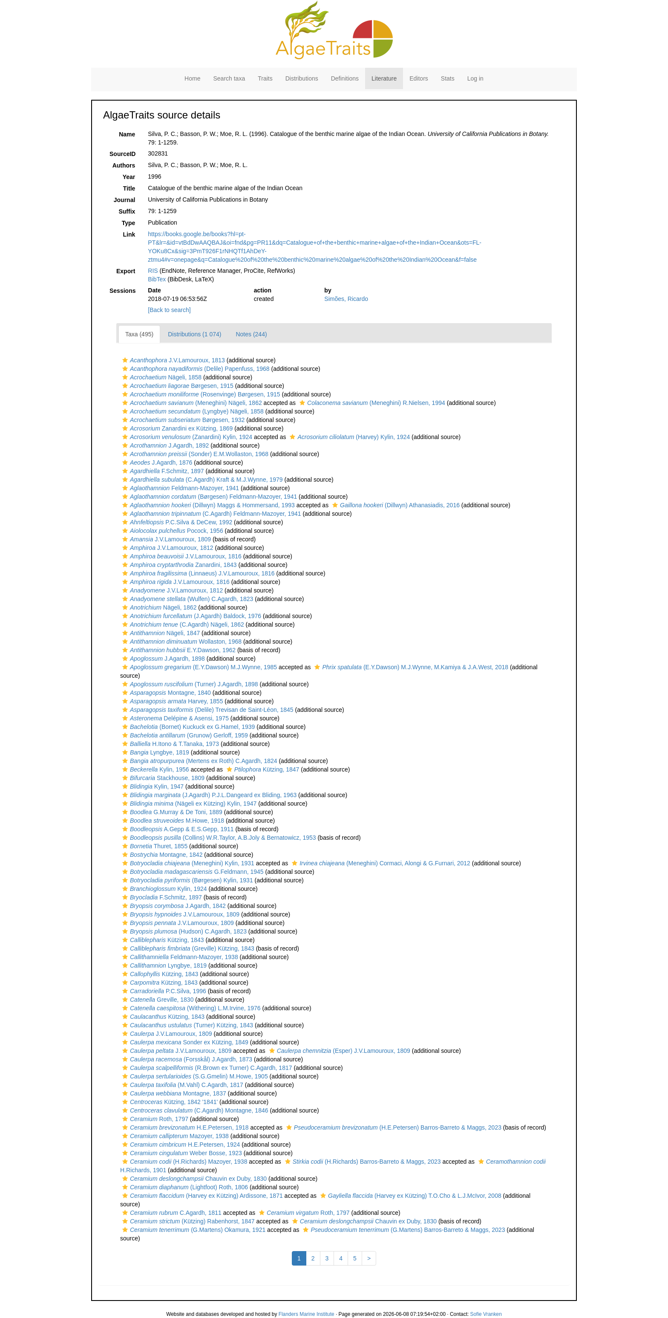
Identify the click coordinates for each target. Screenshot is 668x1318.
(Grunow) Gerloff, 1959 (184, 735)
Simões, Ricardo (346, 298)
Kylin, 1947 (152, 786)
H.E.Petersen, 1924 (180, 1144)
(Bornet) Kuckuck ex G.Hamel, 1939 (187, 726)
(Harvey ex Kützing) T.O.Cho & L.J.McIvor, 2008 (409, 1195)
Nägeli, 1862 (158, 607)
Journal (124, 200)
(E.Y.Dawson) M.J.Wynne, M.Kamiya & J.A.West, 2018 (410, 667)
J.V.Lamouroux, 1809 (165, 539)
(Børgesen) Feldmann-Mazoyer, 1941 (208, 496)
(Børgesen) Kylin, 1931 (186, 880)
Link (129, 234)
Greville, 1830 (156, 999)
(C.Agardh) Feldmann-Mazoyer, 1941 (210, 513)
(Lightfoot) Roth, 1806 (184, 1187)
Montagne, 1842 (161, 854)
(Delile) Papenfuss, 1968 (195, 368)
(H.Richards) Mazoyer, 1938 (183, 1161)
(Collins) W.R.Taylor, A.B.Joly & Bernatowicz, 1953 (218, 837)
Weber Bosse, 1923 (181, 1153)
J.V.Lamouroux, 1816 (181, 556)
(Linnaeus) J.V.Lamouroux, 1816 (197, 573)
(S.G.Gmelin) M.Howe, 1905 (194, 1076)
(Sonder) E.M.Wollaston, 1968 (194, 454)
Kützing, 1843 (162, 939)
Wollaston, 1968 (181, 641)
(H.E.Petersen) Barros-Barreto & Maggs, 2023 (392, 1127)
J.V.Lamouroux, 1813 (172, 360)
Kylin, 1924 (163, 888)
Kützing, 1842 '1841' (169, 1101)
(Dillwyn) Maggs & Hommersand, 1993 (207, 505)
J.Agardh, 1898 (162, 658)
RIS (153, 270)
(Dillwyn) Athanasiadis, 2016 (395, 505)
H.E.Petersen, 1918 (184, 1127)
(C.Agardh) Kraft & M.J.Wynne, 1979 (201, 479)
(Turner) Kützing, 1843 (186, 1025)
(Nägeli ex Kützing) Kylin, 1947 (188, 803)
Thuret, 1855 (153, 846)
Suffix (126, 211)
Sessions (122, 290)
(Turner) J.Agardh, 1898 (189, 684)
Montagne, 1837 (173, 1093)
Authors (123, 165)
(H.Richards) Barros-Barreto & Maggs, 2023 (362, 1161)
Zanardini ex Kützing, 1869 (176, 428)
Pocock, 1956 (171, 530)
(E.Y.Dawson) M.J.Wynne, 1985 (198, 667)
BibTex (157, 279)
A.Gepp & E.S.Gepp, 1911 (177, 829)
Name (127, 134)
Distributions (301, 78)
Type (128, 223)
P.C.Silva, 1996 (163, 991)
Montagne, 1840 (165, 692)
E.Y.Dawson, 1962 (178, 650)
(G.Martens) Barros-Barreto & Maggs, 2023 (403, 1229)
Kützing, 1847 (262, 769)
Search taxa (229, 78)
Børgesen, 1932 (182, 419)
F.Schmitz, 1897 (162, 471)
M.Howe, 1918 (172, 820)
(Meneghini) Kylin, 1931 (187, 863)
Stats (448, 78)
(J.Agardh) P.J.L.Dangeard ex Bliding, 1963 (208, 795)
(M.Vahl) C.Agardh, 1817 (181, 1084)
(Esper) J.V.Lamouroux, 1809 (338, 1050)
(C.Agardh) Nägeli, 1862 (182, 624)
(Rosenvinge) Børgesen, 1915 (200, 394)
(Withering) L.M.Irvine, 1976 (190, 1008)
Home (192, 78)
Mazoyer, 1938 (174, 1136)
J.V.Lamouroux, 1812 (166, 547)
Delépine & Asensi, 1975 (174, 718)
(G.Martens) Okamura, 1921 (192, 1229)
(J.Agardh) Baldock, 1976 (190, 616)
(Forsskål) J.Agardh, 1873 (186, 1059)
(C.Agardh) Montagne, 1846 (194, 1110)
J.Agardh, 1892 (164, 445)
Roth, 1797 (154, 1119)
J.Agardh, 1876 (156, 462)
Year (129, 176)
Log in (475, 78)
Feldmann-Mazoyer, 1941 (179, 488)
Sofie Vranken (486, 1314)
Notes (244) (251, 334)
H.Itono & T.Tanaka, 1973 (169, 743)
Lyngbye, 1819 (154, 752)
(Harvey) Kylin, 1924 (349, 437)
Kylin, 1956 (154, 769)
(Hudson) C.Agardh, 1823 (183, 931)
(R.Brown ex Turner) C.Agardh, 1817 (206, 1067)
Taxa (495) (139, 334)
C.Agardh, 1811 (171, 1212)
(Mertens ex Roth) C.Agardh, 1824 (198, 760)
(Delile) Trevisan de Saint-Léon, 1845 (207, 709)
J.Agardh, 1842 (173, 905)
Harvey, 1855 (171, 701)
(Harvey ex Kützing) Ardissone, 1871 (201, 1195)
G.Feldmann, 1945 (192, 871)
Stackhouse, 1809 (162, 778)
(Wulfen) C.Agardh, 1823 (186, 598)
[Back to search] (169, 309)
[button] (125, 360)
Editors (418, 78)
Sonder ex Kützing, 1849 (184, 1042)
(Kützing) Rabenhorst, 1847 (187, 1221)
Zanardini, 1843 (178, 564)
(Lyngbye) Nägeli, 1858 (192, 411)
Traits (265, 78)
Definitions (345, 78)
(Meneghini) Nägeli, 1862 (191, 402)
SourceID (122, 153)
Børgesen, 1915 (176, 385)
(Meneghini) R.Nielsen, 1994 (371, 402)
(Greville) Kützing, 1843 (187, 948)
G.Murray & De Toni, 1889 (171, 812)
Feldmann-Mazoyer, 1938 (179, 957)
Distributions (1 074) (194, 334)
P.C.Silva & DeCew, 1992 (176, 522)
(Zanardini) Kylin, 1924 (186, 437)
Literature (384, 78)
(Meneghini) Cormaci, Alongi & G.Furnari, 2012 (380, 863)
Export (125, 271)
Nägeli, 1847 (160, 633)
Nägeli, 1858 (161, 377)
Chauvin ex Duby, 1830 (193, 1178)
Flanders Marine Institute (306, 1314)
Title (129, 188)
